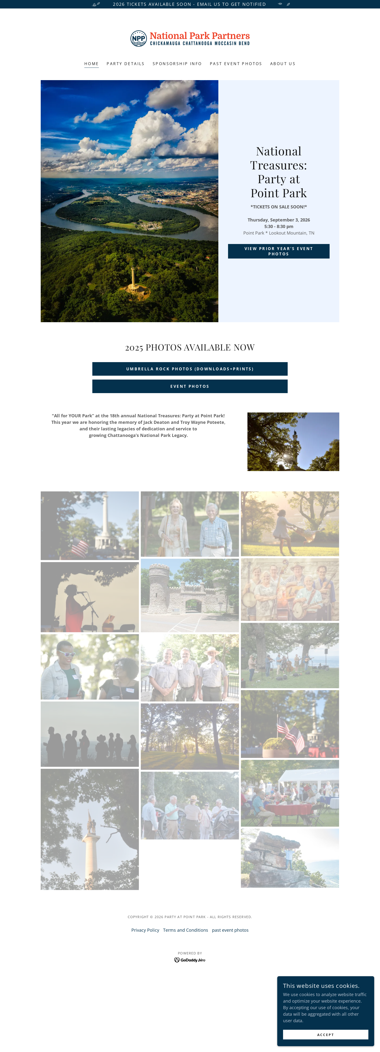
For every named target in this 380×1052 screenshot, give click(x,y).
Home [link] (91, 63)
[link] (190, 38)
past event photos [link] (236, 63)
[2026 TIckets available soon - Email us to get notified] (190, 4)
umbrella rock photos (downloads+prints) (190, 369)
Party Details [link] (126, 63)
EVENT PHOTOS (189, 386)
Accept (325, 1034)
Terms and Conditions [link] (185, 930)
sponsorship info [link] (177, 63)
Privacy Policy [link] (145, 930)
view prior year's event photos (279, 251)
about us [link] (283, 63)
